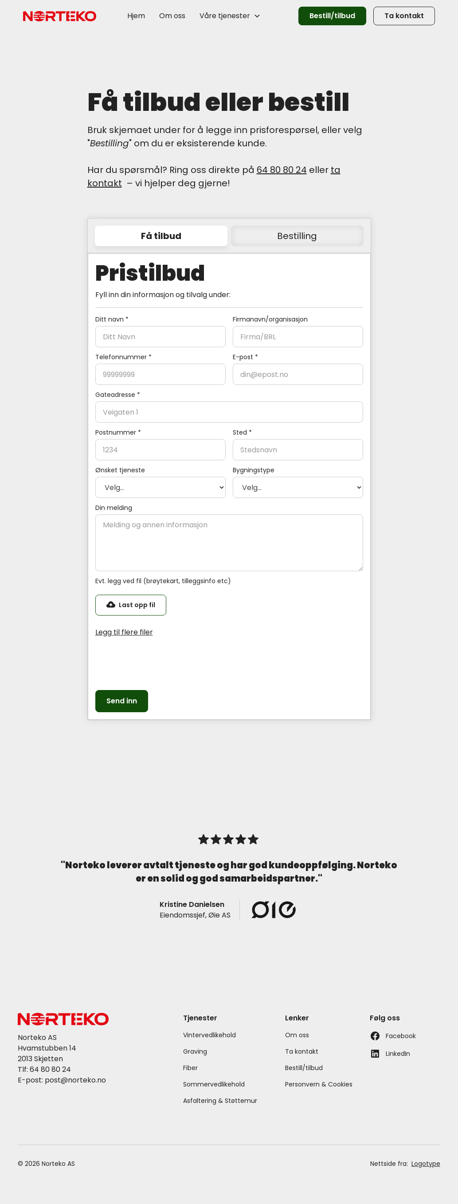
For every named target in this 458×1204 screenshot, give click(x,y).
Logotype (425, 1163)
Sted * (242, 432)
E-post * (245, 357)
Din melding (113, 507)
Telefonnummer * (123, 357)
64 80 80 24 (282, 170)
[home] (59, 16)
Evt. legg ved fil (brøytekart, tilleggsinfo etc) (163, 581)
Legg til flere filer (124, 632)
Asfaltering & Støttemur (220, 1100)
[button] (230, 16)
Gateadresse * (117, 394)
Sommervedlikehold (214, 1084)
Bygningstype (253, 470)
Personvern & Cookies (318, 1084)
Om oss (172, 16)
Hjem (136, 16)
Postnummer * (118, 432)
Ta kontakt (404, 16)
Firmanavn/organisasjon (270, 319)
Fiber (190, 1067)
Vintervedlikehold (209, 1035)
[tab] (161, 236)
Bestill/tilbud (332, 16)
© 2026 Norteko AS (46, 1163)
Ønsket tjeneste (120, 470)
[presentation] (162, 662)
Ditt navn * (112, 319)
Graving (195, 1051)
